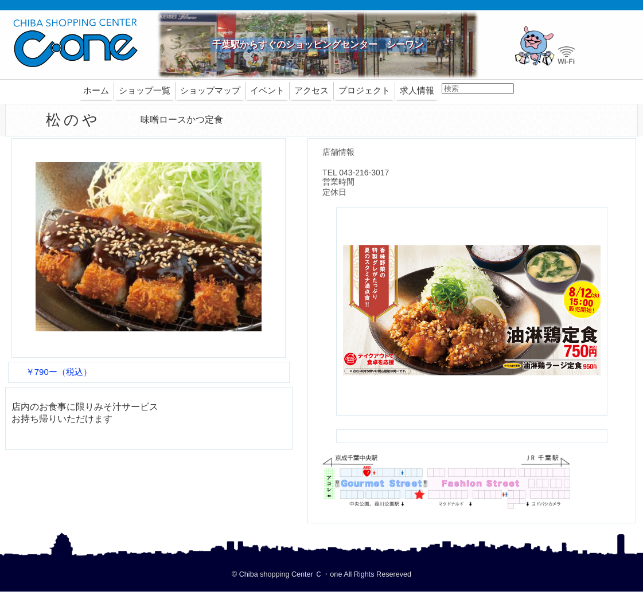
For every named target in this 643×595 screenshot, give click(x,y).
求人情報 (417, 90)
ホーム (96, 90)
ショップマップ (210, 90)
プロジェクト (364, 90)
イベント (267, 90)
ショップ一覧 (144, 90)
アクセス (311, 90)
